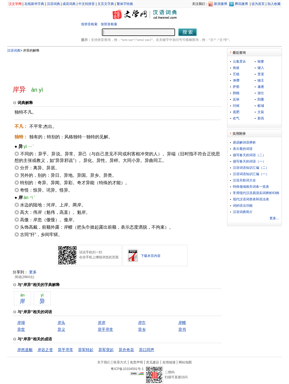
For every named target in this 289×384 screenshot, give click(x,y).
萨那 (236, 87)
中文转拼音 (86, 4)
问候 (236, 106)
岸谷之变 (45, 349)
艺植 (236, 74)
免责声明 (136, 362)
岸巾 (142, 322)
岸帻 (182, 322)
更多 (33, 272)
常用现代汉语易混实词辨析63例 (256, 193)
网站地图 (185, 362)
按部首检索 (109, 24)
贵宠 (260, 74)
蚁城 (260, 106)
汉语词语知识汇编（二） (251, 168)
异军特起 (85, 349)
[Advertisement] (108, 66)
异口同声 (146, 349)
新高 (260, 118)
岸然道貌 (25, 349)
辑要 (260, 61)
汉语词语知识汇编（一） (251, 174)
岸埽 (21, 322)
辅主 (260, 80)
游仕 (260, 93)
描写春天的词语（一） (249, 161)
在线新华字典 (34, 4)
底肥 (236, 112)
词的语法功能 (243, 206)
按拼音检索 (89, 24)
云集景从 (239, 61)
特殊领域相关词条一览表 (251, 187)
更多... (274, 218)
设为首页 (258, 4)
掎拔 (236, 68)
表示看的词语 (243, 149)
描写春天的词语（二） (249, 155)
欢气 (236, 118)
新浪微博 (220, 4)
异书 (182, 329)
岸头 (61, 322)
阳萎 (260, 99)
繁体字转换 (125, 4)
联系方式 (120, 362)
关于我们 (103, 362)
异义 (61, 329)
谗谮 (236, 80)
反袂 (236, 99)
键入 (260, 68)
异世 (21, 329)
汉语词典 (53, 4)
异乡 (142, 329)
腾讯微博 (241, 4)
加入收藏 (274, 4)
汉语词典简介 (243, 212)
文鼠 (260, 112)
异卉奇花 (126, 349)
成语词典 (69, 4)
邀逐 (260, 87)
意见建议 (152, 362)
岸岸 (101, 322)
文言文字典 (106, 4)
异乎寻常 (105, 329)
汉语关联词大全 (244, 180)
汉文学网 (15, 4)
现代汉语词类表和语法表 (251, 199)
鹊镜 (236, 93)
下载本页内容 (151, 256)
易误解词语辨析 (244, 142)
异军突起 (106, 349)
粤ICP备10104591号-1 (127, 369)
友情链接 (169, 362)
